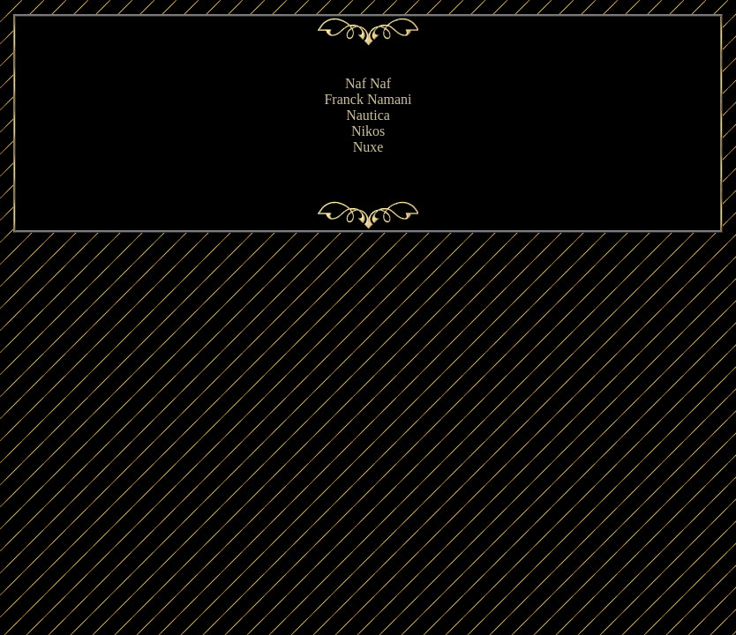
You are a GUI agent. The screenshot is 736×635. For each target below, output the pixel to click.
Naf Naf (368, 83)
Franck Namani (367, 99)
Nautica (368, 115)
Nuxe (368, 146)
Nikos (368, 130)
